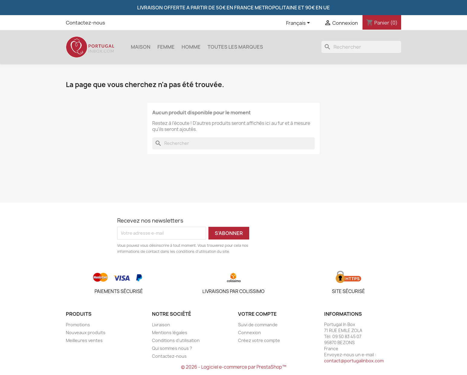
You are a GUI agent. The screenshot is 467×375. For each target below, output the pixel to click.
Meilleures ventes (84, 340)
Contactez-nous (85, 22)
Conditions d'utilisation (176, 340)
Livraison (161, 325)
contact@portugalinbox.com (354, 361)
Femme (166, 47)
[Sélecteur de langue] (299, 23)
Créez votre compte (259, 340)
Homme (191, 47)
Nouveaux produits (85, 332)
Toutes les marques (235, 47)
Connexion (249, 332)
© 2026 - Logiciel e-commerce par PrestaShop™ (233, 367)
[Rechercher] (361, 47)
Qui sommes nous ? (172, 348)
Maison (140, 47)
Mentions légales (169, 332)
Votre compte (257, 314)
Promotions (78, 325)
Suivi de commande (258, 325)
